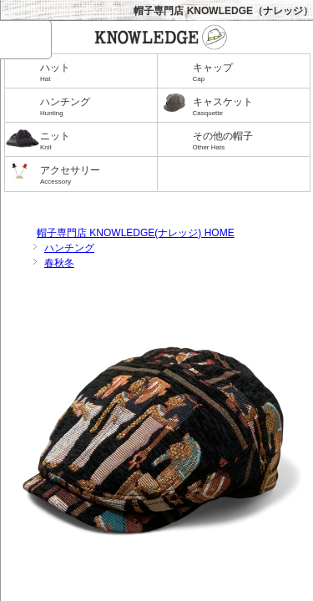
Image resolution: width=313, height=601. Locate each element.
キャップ (248, 73)
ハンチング (94, 107)
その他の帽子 (248, 141)
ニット (94, 141)
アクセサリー (94, 175)
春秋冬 (59, 263)
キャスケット (248, 107)
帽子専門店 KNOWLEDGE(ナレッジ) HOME (136, 233)
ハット (94, 73)
